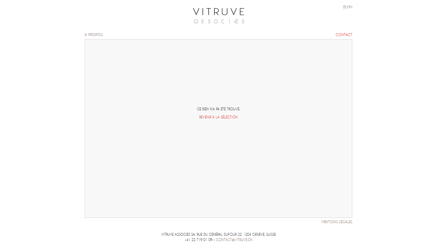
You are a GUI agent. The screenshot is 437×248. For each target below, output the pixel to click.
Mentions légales (337, 222)
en (350, 7)
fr (344, 7)
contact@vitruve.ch (234, 240)
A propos (94, 35)
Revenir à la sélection (218, 117)
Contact (344, 35)
